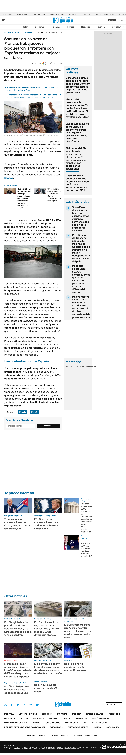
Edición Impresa (100, 718)
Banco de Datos (94, 714)
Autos (36, 723)
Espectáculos (52, 723)
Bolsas (76, 367)
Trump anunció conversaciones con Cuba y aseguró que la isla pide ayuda (17, 524)
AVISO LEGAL (56, 727)
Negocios (85, 27)
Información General (16, 723)
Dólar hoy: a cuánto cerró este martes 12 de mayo (47, 688)
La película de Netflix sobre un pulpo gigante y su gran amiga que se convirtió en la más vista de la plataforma (78, 132)
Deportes (81, 718)
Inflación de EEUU (38, 14)
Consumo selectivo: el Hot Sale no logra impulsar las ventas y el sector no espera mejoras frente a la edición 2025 (78, 85)
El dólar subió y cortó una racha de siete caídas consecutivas (16, 689)
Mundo (18, 32)
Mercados (114, 714)
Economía (39, 27)
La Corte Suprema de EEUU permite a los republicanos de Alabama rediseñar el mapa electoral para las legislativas (87, 517)
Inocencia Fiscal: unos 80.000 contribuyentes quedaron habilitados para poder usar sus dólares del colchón (81, 279)
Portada (9, 714)
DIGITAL (36, 735)
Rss (85, 723)
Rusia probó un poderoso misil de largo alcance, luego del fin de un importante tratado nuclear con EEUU (24, 198)
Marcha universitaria (57, 14)
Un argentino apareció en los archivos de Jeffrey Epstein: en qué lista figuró (54, 195)
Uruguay (116, 27)
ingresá (120, 20)
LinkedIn (24, 705)
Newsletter (120, 26)
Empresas (87, 14)
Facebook (11, 705)
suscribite (112, 20)
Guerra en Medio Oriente (105, 14)
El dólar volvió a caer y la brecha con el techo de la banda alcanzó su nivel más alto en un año (48, 668)
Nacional (53, 718)
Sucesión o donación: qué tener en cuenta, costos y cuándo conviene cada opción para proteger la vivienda (80, 219)
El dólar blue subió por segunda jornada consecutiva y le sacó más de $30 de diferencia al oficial (47, 629)
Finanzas (56, 27)
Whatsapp (37, 705)
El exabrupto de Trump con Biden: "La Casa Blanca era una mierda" (86, 548)
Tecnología (71, 723)
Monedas (69, 367)
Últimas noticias (28, 714)
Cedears (92, 367)
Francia (28, 32)
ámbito (7, 32)
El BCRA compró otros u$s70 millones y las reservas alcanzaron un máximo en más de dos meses (77, 631)
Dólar (25, 27)
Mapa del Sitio (99, 723)
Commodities (84, 367)
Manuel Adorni (74, 14)
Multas (97, 727)
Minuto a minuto (13, 660)
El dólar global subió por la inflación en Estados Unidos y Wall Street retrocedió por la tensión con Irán (18, 629)
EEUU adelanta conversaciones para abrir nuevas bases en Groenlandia (46, 524)
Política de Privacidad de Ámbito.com (24, 727)
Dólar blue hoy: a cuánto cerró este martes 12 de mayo (75, 667)
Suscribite (48, 426)
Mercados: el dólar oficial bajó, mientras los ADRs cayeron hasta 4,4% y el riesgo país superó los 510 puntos (18, 670)
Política (70, 27)
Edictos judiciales (78, 727)
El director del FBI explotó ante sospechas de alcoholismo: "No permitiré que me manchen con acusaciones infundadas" (34, 96)
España (8, 177)
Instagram (18, 705)
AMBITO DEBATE (86, 735)
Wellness (38, 718)
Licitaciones (112, 727)
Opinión (101, 27)
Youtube (30, 705)
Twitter (5, 705)
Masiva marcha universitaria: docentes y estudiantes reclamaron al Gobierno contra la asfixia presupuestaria (81, 307)
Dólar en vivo (22, 14)
